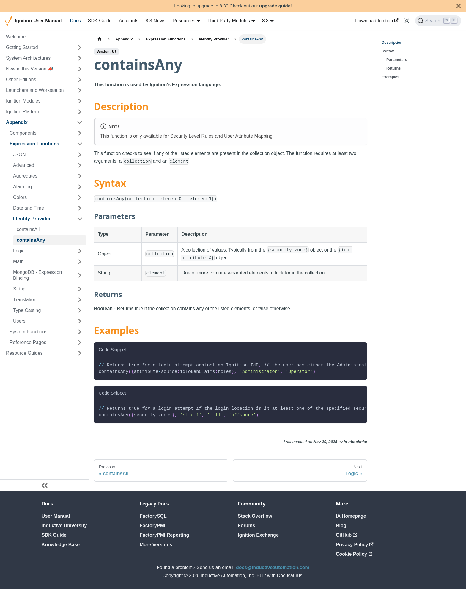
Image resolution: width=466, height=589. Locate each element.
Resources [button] (183, 20)
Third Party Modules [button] (228, 20)
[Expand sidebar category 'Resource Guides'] (79, 353)
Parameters (396, 59)
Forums (246, 525)
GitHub (346, 535)
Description (392, 42)
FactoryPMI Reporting (164, 535)
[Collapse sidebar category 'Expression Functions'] (79, 144)
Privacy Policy (355, 544)
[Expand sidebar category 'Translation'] (79, 299)
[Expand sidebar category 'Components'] (79, 133)
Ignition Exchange (258, 535)
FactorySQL (153, 516)
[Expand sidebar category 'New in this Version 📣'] (79, 69)
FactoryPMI (152, 525)
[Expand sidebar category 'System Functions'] (79, 332)
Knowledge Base (61, 544)
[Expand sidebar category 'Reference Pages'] (79, 342)
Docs (75, 20)
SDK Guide (100, 20)
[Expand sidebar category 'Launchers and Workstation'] (79, 90)
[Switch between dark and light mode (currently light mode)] (407, 21)
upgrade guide (274, 5)
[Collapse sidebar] (44, 485)
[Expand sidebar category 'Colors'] (79, 197)
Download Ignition (377, 20)
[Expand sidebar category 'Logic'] (79, 251)
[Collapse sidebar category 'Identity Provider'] (79, 219)
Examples (390, 77)
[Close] (458, 6)
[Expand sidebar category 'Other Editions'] (79, 79)
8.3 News (156, 20)
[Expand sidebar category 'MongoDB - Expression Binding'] (79, 275)
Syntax (388, 51)
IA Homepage (351, 516)
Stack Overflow (255, 516)
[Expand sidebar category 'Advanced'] (79, 165)
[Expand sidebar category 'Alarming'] (79, 186)
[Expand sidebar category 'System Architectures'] (79, 58)
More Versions (156, 544)
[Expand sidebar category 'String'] (79, 289)
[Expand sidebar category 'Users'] (79, 321)
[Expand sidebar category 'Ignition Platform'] (79, 112)
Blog (341, 525)
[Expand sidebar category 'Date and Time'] (79, 208)
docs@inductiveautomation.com (272, 567)
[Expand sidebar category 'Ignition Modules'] (79, 101)
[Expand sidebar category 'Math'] (79, 261)
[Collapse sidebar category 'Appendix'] (79, 122)
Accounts (128, 20)
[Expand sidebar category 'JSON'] (79, 154)
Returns (393, 68)
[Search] (438, 20)
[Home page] (99, 39)
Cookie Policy (354, 554)
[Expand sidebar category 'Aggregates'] (79, 176)
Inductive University (64, 525)
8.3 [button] (265, 20)
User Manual (56, 516)
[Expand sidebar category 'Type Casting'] (79, 310)
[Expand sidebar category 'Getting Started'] (79, 47)
